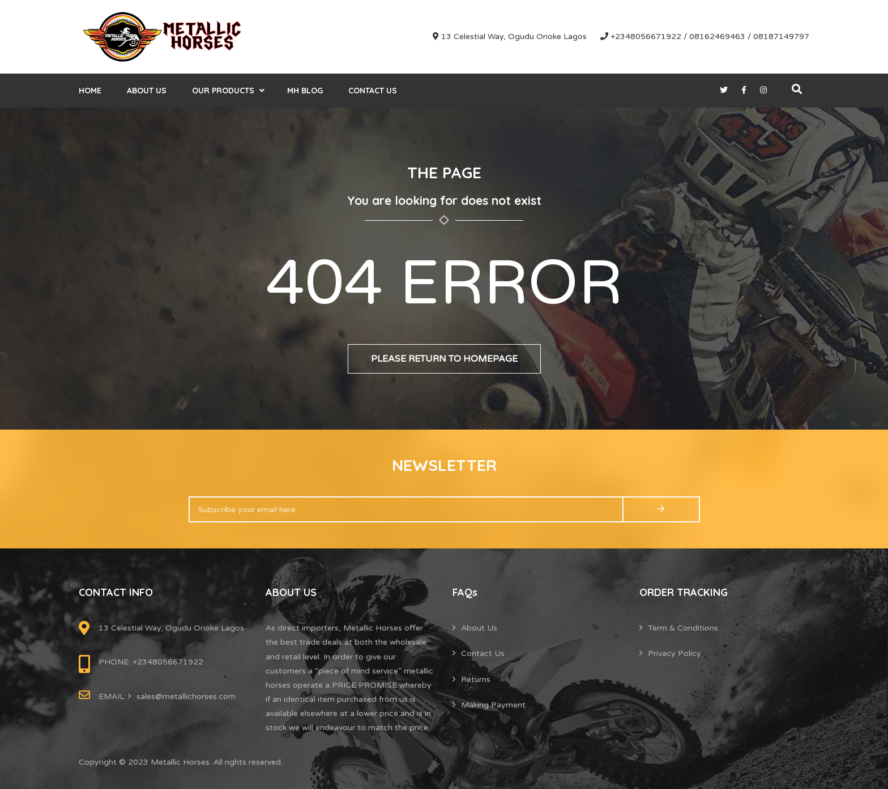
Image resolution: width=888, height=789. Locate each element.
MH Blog (305, 90)
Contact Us (372, 90)
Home (90, 90)
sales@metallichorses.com (186, 696)
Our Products (223, 90)
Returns (475, 679)
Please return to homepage (444, 359)
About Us (146, 90)
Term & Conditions (683, 628)
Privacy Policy (674, 653)
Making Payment (493, 705)
